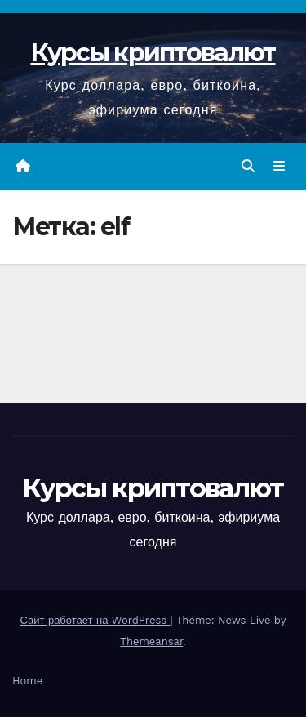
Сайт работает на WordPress (95, 620)
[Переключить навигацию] (279, 167)
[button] (248, 166)
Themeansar (151, 641)
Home (27, 681)
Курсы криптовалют (152, 53)
